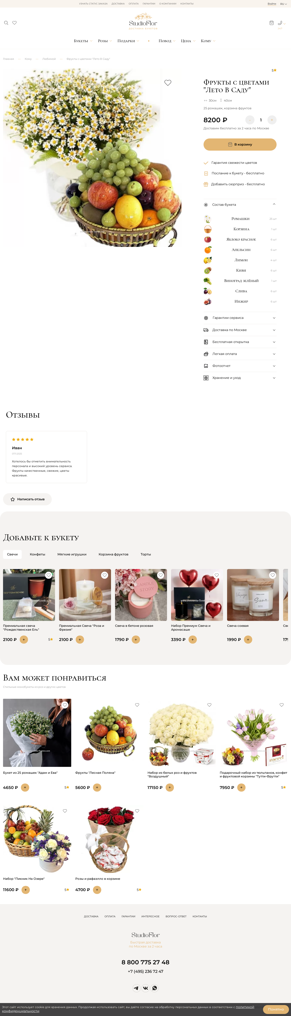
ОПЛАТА (110, 916)
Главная (8, 58)
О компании (167, 3)
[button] (6, 22)
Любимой (49, 58)
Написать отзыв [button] (27, 499)
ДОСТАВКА (91, 916)
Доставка (118, 3)
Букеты (81, 40)
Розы (103, 40)
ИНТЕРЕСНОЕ (150, 916)
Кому (206, 40)
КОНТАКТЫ (200, 916)
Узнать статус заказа (93, 3)
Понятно (276, 1009)
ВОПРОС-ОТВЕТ (176, 916)
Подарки (126, 40)
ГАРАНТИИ (128, 916)
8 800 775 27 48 (145, 962)
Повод (165, 40)
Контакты (187, 3)
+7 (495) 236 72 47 (145, 971)
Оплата (134, 3)
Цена (186, 40)
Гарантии (149, 3)
